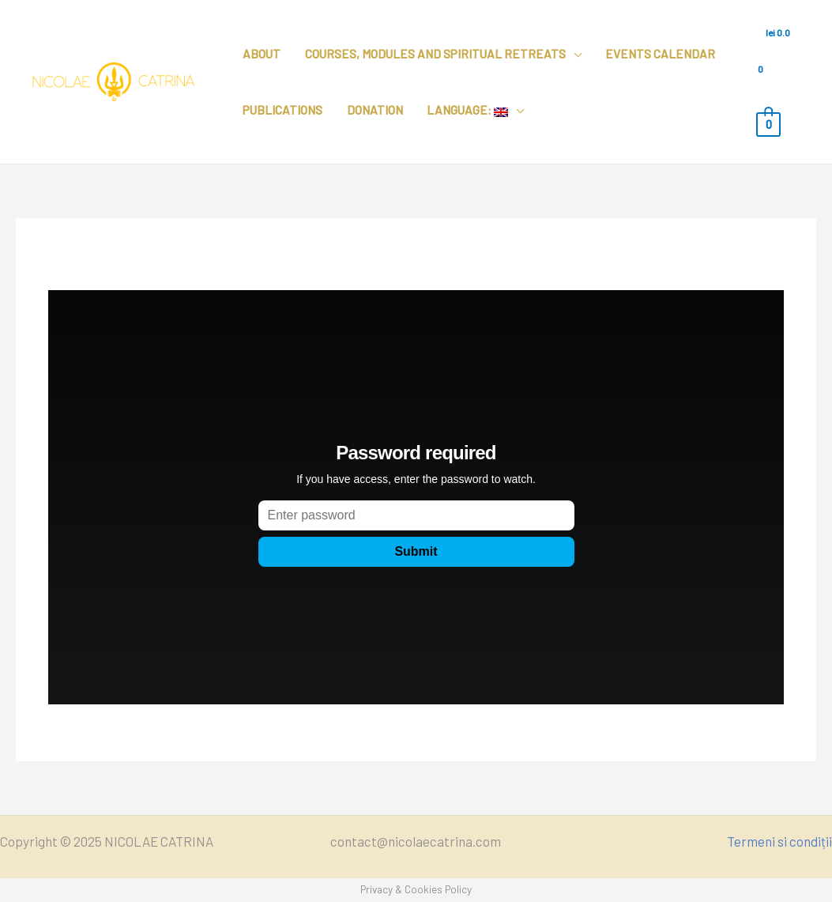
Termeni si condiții (779, 841)
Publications (282, 110)
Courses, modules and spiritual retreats (435, 54)
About (261, 54)
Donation (375, 110)
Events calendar (660, 54)
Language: (467, 110)
